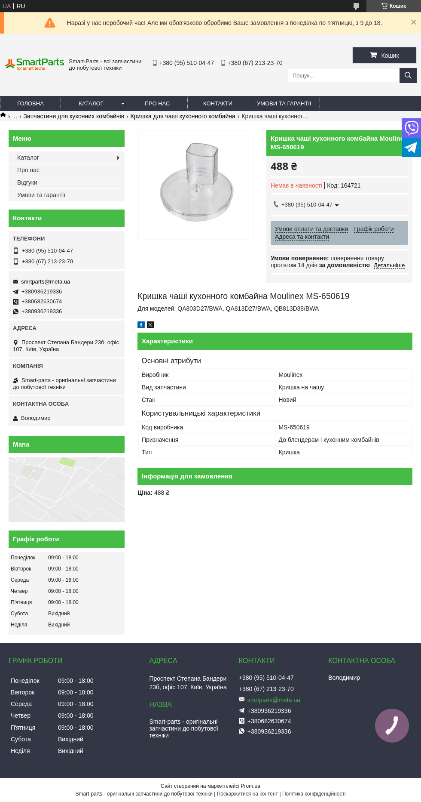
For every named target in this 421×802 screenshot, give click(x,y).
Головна (30, 103)
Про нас (157, 103)
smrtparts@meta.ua (45, 281)
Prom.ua (250, 786)
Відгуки (27, 182)
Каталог (91, 103)
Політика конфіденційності (314, 794)
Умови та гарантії (284, 103)
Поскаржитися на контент (247, 794)
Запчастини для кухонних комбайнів (74, 116)
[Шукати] (408, 75)
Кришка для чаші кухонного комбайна (183, 116)
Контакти (217, 103)
